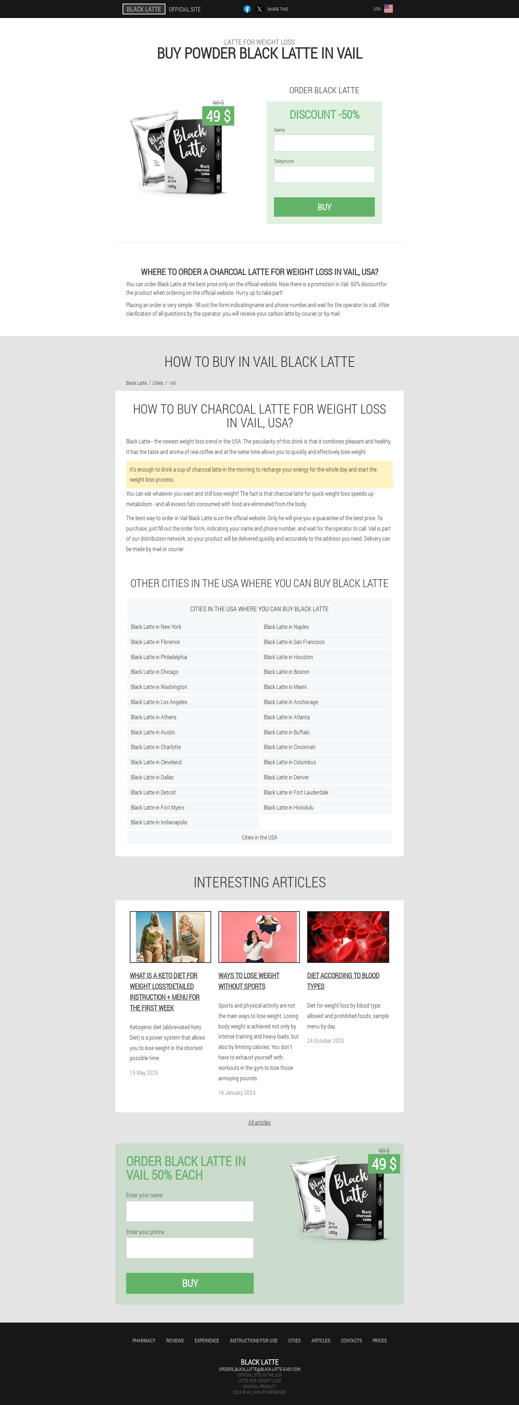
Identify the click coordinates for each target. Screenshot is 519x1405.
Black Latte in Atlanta (287, 717)
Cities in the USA (260, 837)
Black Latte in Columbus (290, 762)
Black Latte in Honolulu (289, 807)
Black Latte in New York (156, 626)
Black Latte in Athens (154, 717)
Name (279, 129)
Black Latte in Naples (286, 626)
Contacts (351, 1340)
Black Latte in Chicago (154, 671)
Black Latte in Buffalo (287, 732)
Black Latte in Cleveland (156, 762)
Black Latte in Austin (153, 732)
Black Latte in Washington (159, 686)
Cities (294, 1340)
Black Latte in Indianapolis (159, 822)
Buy (324, 207)
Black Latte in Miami (285, 686)
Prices (380, 1340)
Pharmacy (144, 1340)
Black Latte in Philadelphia (159, 657)
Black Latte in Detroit (153, 792)
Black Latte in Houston (288, 657)
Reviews (175, 1340)
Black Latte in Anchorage (291, 702)
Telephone (284, 161)
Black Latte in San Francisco (294, 641)
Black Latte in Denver (286, 777)
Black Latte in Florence (155, 641)
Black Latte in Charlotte (156, 747)
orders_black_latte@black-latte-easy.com (259, 1369)
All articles (259, 1122)
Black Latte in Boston (287, 671)
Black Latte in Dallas (152, 777)
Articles (320, 1340)
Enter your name (144, 1195)
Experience (207, 1340)
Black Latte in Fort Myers (158, 807)
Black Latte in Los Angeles (159, 702)
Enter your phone (145, 1232)
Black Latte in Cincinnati (289, 747)
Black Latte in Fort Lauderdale (296, 792)
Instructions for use (254, 1340)
